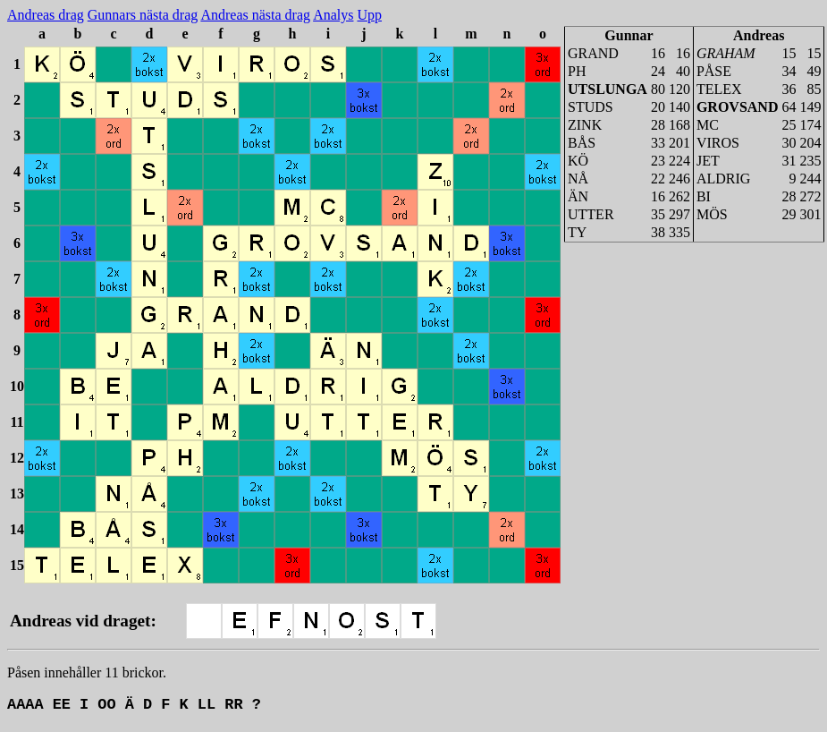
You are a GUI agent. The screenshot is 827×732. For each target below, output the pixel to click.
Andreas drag (45, 14)
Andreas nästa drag (255, 14)
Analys (333, 14)
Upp (369, 14)
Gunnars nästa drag (143, 14)
